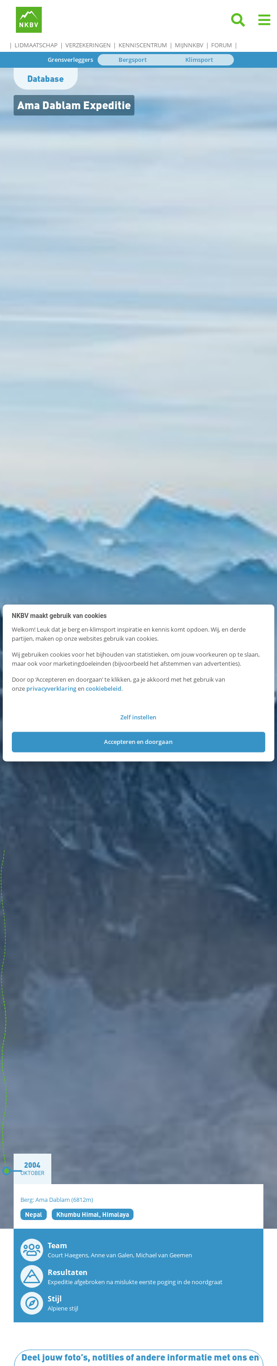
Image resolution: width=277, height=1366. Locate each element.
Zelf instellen (138, 717)
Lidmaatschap (36, 45)
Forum (221, 45)
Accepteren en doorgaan (138, 742)
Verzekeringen (88, 45)
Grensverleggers (70, 59)
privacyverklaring (51, 688)
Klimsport (199, 59)
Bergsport (133, 59)
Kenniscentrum (143, 45)
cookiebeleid (103, 688)
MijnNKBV (189, 45)
